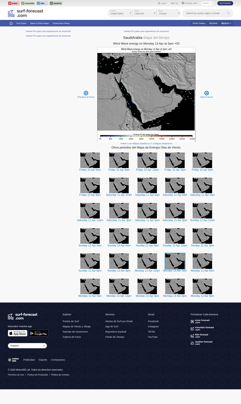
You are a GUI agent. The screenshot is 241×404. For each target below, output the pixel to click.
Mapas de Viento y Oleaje (77, 341)
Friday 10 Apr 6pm (202, 184)
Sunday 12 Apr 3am (90, 260)
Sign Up (174, 3)
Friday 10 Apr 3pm (175, 184)
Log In (164, 3)
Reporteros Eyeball (115, 346)
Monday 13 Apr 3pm (147, 310)
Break (160, 11)
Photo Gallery (199, 23)
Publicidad (29, 374)
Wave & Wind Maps (39, 23)
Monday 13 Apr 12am (147, 285)
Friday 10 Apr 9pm (90, 209)
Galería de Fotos (72, 351)
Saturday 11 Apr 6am (175, 209)
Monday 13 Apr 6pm (175, 310)
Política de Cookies (60, 389)
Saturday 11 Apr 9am (202, 209)
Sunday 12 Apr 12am (202, 234)
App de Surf (111, 341)
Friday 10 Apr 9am (119, 184)
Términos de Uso (16, 389)
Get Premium (225, 3)
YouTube (153, 351)
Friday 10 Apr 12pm (147, 184)
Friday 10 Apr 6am (90, 184)
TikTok (151, 346)
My (226, 23)
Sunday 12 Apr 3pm (202, 260)
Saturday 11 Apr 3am (147, 209)
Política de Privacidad (37, 389)
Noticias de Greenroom (75, 346)
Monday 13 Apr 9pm (202, 310)
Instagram (153, 341)
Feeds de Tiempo (114, 351)
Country (113, 11)
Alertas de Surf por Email (119, 335)
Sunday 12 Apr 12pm (175, 260)
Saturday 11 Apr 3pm (119, 234)
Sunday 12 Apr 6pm (90, 285)
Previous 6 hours (86, 109)
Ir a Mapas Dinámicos (161, 158)
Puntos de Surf (71, 335)
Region (136, 11)
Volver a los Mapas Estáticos (134, 158)
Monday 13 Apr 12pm (119, 310)
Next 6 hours (206, 109)
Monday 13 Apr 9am (90, 310)
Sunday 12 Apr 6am (119, 260)
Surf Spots (21, 23)
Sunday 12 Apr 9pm (119, 285)
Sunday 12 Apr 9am (147, 260)
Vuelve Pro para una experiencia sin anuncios (48, 129)
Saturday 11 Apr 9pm (175, 234)
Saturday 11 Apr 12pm (90, 234)
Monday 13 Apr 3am (175, 285)
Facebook (153, 335)
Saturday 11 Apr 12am (119, 209)
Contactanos (58, 374)
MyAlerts (213, 23)
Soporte (43, 374)
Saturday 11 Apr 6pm (147, 234)
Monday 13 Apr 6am (202, 285)
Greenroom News (61, 23)
